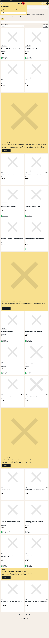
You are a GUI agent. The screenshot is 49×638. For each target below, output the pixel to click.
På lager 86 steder (5, 58)
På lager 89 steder (29, 373)
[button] (24, 22)
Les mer (6, 150)
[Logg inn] (45, 3)
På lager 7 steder (4, 566)
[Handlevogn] (47, 3)
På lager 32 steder (29, 216)
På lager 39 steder (5, 249)
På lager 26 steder (5, 532)
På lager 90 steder (29, 249)
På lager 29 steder (5, 611)
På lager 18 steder (5, 216)
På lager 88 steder (5, 341)
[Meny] (1, 3)
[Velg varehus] (42, 3)
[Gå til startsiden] (21, 3)
